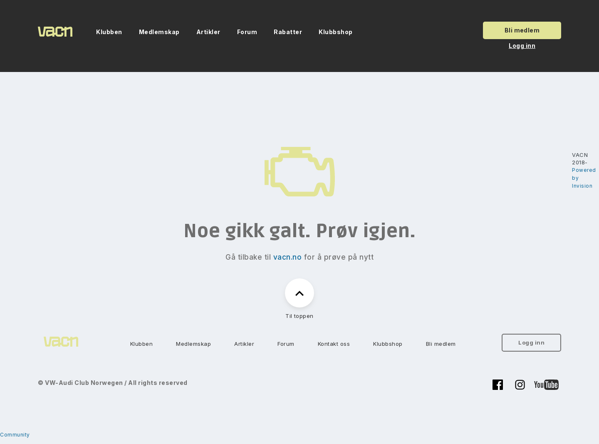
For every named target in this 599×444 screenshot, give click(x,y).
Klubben (109, 31)
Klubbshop (336, 31)
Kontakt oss (334, 343)
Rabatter (288, 31)
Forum (247, 31)
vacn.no (287, 257)
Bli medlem (522, 30)
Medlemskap (159, 31)
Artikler (208, 31)
